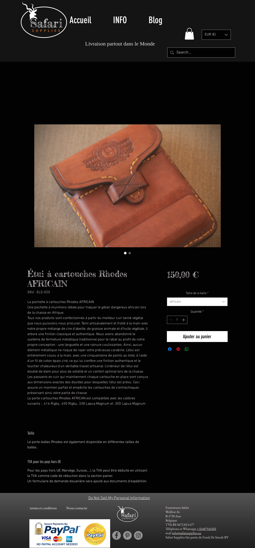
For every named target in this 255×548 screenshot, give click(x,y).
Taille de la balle (197, 293)
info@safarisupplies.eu (186, 533)
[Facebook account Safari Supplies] (116, 535)
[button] (189, 34)
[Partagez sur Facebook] (169, 349)
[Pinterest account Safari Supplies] (127, 535)
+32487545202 (206, 529)
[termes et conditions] (43, 508)
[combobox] (197, 301)
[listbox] (216, 35)
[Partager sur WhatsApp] (186, 349)
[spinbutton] (177, 320)
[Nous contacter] (76, 508)
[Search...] (201, 52)
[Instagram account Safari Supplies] (138, 535)
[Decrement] (170, 320)
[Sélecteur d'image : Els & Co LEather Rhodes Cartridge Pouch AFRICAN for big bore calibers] (125, 253)
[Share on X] (195, 349)
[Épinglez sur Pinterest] (178, 349)
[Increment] (184, 320)
